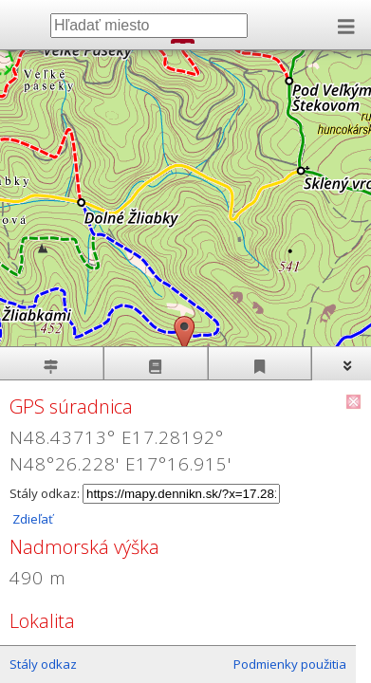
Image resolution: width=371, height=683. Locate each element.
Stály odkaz (43, 664)
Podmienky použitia (289, 664)
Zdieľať (31, 518)
